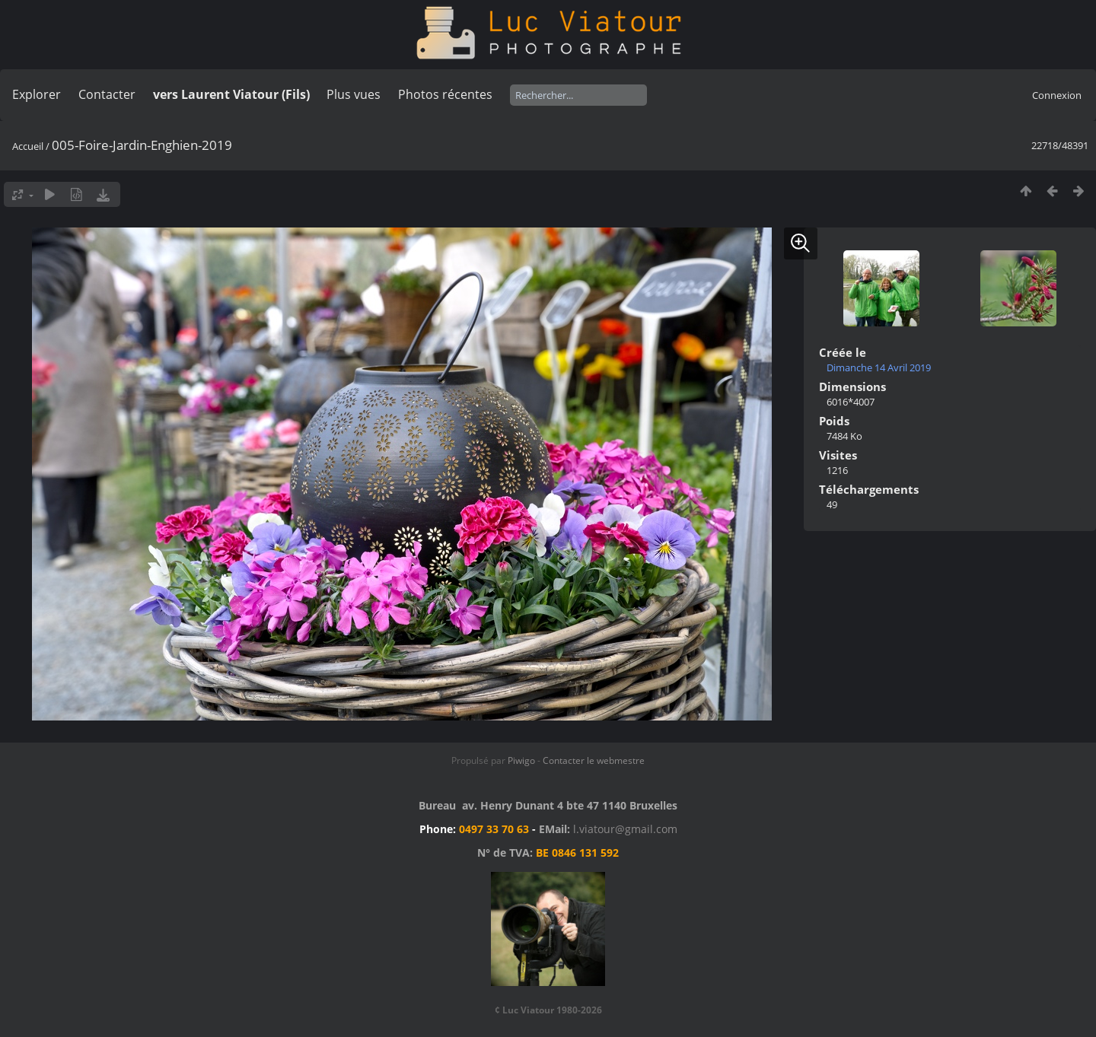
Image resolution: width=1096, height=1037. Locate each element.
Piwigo (521, 760)
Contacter (106, 94)
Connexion (1057, 95)
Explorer (36, 94)
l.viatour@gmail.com (625, 829)
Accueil (27, 146)
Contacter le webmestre (594, 760)
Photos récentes (445, 94)
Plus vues (354, 94)
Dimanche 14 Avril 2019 (879, 367)
